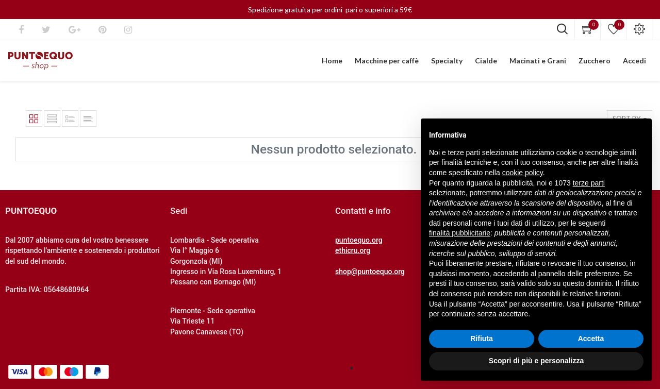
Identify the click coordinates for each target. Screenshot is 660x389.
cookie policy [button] (522, 172)
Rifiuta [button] (481, 338)
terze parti (589, 183)
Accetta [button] (591, 338)
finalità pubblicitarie (459, 233)
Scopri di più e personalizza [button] (536, 361)
